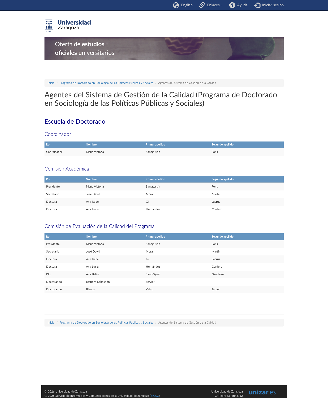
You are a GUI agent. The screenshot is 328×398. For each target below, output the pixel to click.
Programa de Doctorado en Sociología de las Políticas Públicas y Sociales (106, 83)
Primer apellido (155, 144)
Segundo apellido (223, 144)
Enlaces (214, 5)
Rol (48, 144)
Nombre (91, 144)
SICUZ (155, 395)
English (186, 5)
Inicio (51, 83)
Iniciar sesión (272, 5)
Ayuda (241, 5)
